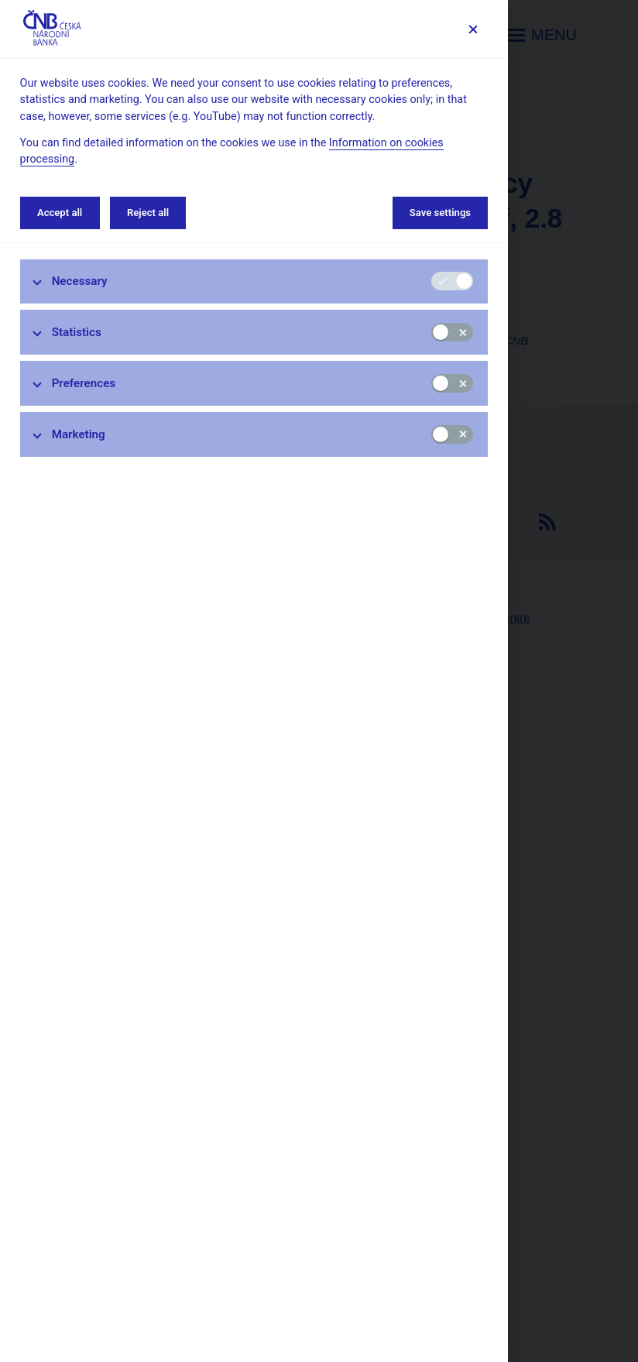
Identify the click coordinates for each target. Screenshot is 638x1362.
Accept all (59, 212)
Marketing (78, 434)
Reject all (148, 212)
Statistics (76, 332)
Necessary (80, 281)
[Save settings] (473, 29)
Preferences (84, 383)
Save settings (440, 212)
